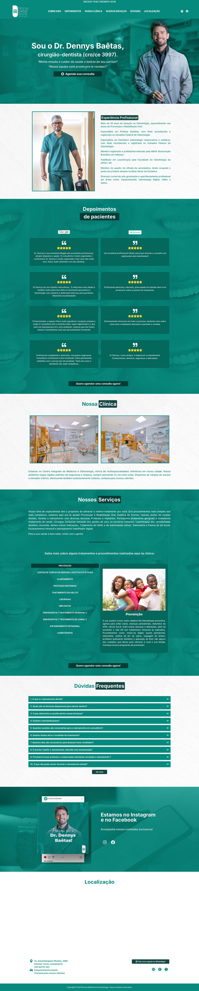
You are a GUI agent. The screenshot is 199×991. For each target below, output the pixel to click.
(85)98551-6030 (108, 1)
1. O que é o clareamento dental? (46, 699)
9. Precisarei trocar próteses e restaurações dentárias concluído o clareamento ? (70, 757)
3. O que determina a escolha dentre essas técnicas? (56, 713)
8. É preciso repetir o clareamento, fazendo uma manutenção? (61, 749)
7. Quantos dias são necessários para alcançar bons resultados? (62, 742)
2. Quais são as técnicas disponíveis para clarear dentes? (58, 706)
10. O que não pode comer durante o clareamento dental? (58, 764)
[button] (99, 699)
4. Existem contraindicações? (45, 720)
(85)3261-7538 (90, 1)
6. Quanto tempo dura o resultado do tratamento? (55, 735)
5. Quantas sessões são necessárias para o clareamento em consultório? (66, 728)
